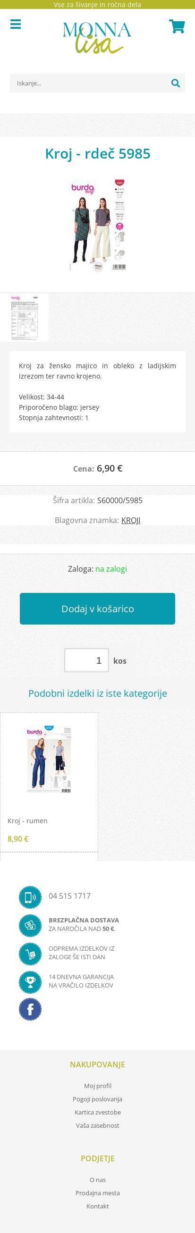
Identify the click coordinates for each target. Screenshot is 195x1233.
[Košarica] (175, 26)
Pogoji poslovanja (97, 1099)
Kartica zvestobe (98, 1112)
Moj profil (97, 1085)
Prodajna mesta (98, 1193)
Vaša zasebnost (97, 1125)
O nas (98, 1179)
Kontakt (97, 1206)
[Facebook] (97, 1012)
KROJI (130, 520)
